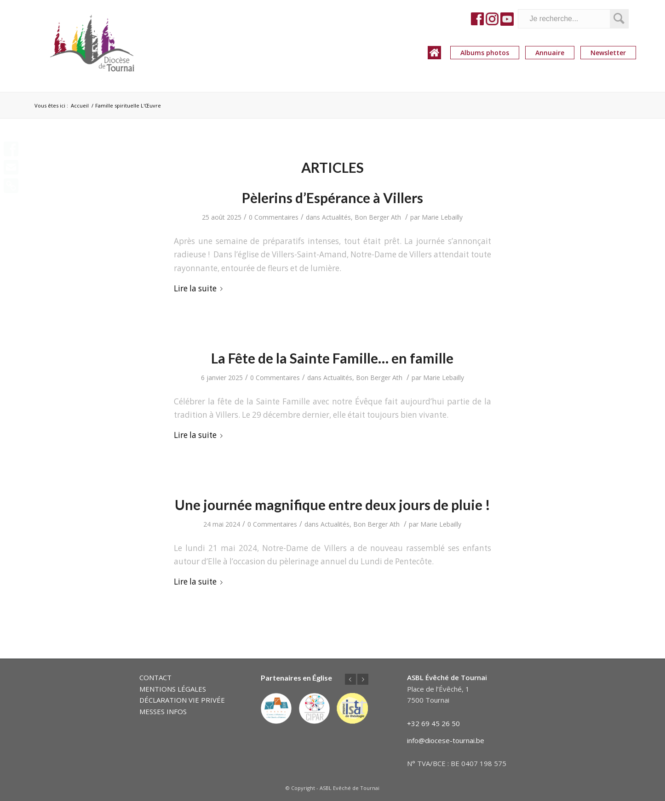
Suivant (362, 679)
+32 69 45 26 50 (433, 723)
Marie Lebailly (442, 217)
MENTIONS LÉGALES (172, 688)
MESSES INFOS (163, 711)
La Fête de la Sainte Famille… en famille (332, 358)
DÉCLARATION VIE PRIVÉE (182, 699)
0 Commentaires (273, 217)
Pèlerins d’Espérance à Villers (332, 197)
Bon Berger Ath (378, 217)
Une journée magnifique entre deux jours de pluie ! (332, 504)
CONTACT (155, 677)
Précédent (350, 679)
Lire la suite (200, 288)
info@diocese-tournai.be (445, 740)
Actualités (336, 217)
